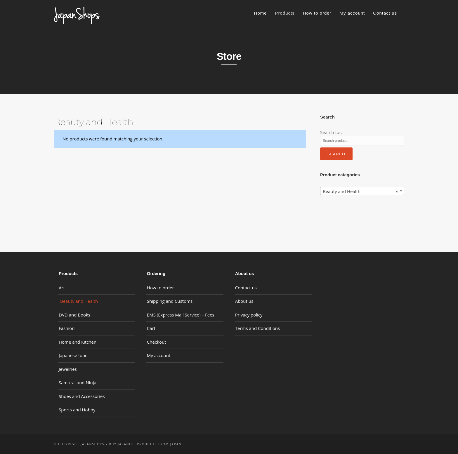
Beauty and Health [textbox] (360, 191)
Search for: (331, 132)
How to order (317, 13)
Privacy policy (249, 315)
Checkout (156, 342)
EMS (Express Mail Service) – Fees (180, 315)
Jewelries (68, 369)
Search (336, 154)
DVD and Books (74, 315)
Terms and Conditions (257, 328)
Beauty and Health (79, 301)
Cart (151, 328)
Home (260, 13)
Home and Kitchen (77, 342)
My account (352, 13)
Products (284, 13)
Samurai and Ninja (77, 382)
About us (244, 301)
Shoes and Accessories (82, 396)
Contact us (385, 13)
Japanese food (73, 355)
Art (62, 288)
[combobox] (362, 191)
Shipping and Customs (169, 301)
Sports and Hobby (77, 410)
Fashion (66, 328)
